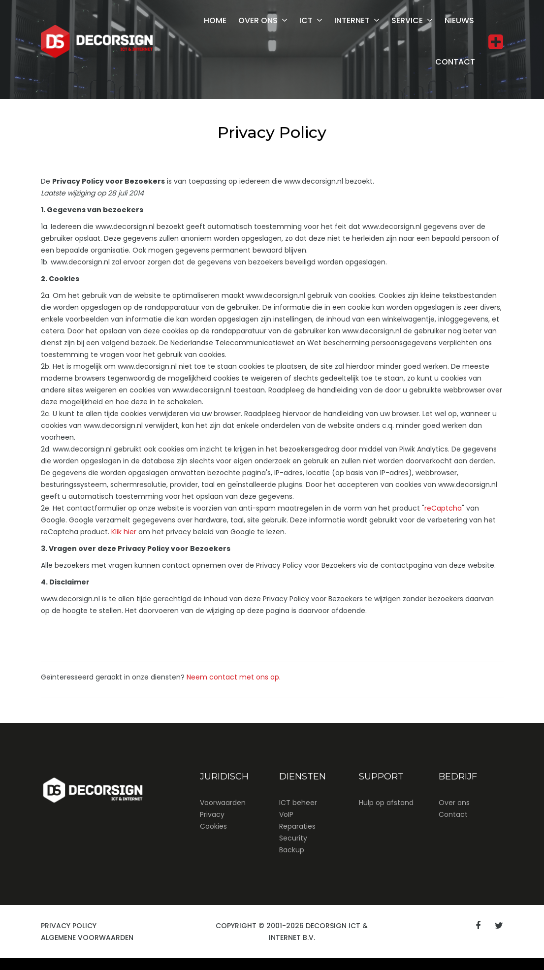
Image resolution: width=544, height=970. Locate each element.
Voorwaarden (223, 803)
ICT (306, 20)
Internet (352, 20)
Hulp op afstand (386, 803)
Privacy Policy (68, 926)
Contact (455, 61)
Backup (291, 850)
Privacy (212, 814)
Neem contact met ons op (233, 677)
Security (293, 838)
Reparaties (297, 826)
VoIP (286, 814)
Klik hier (123, 532)
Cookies (213, 826)
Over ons (258, 20)
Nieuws (459, 20)
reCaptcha (443, 508)
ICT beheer (298, 803)
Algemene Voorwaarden (87, 937)
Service (407, 20)
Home (215, 20)
